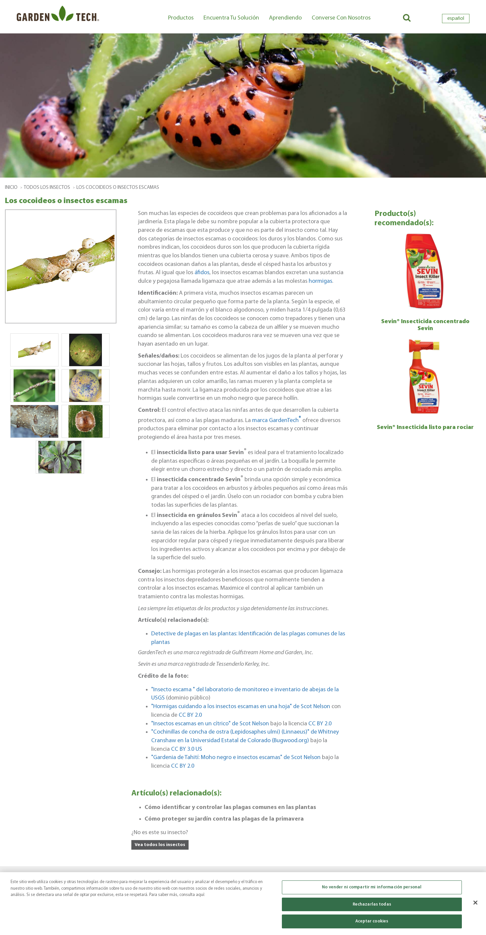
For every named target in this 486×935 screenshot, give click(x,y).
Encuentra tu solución (231, 18)
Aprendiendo (285, 18)
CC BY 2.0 (190, 715)
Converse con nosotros (341, 18)
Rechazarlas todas (372, 905)
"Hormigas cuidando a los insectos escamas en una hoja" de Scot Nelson (240, 706)
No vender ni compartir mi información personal (371, 887)
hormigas (320, 281)
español (455, 18)
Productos (181, 18)
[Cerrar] (475, 903)
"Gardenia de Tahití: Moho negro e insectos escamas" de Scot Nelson (236, 757)
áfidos (202, 273)
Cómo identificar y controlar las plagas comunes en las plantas (230, 807)
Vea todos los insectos (160, 844)
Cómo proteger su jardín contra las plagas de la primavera (224, 819)
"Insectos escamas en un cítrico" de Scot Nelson (210, 724)
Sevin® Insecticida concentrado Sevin (425, 325)
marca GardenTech (276, 420)
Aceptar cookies (371, 922)
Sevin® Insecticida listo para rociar (425, 427)
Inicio (11, 187)
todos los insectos (47, 187)
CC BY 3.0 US (186, 749)
